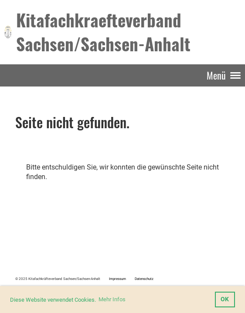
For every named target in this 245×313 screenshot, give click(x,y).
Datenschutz (144, 279)
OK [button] (225, 299)
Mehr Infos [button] (112, 299)
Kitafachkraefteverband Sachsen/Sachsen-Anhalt (103, 32)
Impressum (117, 279)
